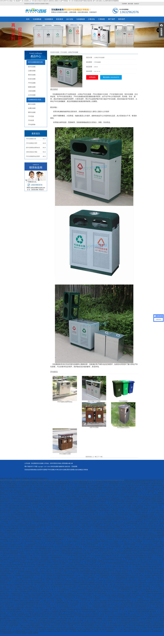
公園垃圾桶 (31, 71)
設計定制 (69, 19)
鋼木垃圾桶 (31, 104)
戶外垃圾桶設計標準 (31, 143)
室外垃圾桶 (31, 67)
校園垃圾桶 (31, 87)
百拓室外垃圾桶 (54, 52)
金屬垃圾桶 (31, 108)
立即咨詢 (92, 77)
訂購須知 (91, 19)
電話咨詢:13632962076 (111, 77)
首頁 (27, 19)
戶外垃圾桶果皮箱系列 (123, 427)
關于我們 (111, 19)
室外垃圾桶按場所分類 (35, 62)
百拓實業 (32, 3)
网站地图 (121, 480)
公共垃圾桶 (31, 95)
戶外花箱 (31, 116)
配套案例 (59, 19)
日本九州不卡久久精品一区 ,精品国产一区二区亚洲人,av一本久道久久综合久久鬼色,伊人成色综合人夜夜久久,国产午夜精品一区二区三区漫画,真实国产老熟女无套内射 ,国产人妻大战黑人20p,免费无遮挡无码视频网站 (59, 1)
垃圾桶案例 (49, 19)
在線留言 (136, 3)
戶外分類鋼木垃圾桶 (64, 454)
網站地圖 (130, 3)
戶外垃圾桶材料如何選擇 (33, 156)
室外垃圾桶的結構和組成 (33, 147)
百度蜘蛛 (124, 3)
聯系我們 (121, 19)
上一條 (94, 456)
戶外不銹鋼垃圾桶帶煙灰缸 (64, 402)
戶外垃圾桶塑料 (123, 401)
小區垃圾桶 (31, 91)
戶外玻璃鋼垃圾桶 (116, 94)
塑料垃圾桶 (31, 112)
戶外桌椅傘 (31, 124)
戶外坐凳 (31, 120)
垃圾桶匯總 (37, 19)
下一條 (100, 456)
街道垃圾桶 (31, 79)
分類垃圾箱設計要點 (31, 152)
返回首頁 (88, 456)
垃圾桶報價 (80, 19)
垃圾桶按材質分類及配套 (36, 99)
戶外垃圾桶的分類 (31, 138)
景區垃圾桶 (31, 75)
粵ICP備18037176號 (30, 466)
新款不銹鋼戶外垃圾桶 (94, 401)
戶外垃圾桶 (31, 83)
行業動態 (101, 19)
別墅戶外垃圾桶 (94, 427)
